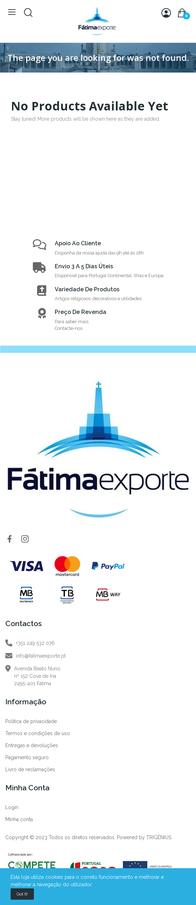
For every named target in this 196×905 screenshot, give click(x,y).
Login (11, 807)
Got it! (22, 894)
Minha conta (19, 819)
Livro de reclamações (30, 769)
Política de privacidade (31, 721)
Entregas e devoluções (31, 745)
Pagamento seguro (27, 757)
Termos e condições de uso (37, 733)
